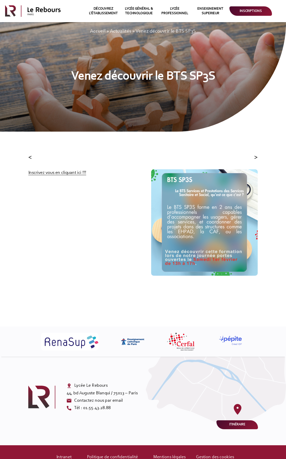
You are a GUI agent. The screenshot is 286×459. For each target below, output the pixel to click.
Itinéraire (237, 424)
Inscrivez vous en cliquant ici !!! (57, 173)
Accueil (98, 31)
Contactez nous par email (98, 400)
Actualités (120, 31)
